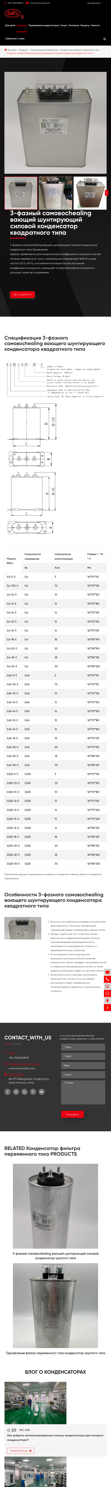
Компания (74, 25)
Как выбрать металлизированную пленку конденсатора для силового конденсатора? (55, 1438)
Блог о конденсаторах (55, 1372)
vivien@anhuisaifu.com (40, 3)
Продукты (22, 25)
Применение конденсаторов (43, 25)
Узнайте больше (20, 1450)
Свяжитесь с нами (14, 38)
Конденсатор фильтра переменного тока (80, 50)
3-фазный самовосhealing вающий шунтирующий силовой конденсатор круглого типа (55, 1256)
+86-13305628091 (15, 3)
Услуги (63, 25)
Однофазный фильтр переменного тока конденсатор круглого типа (55, 1353)
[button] (106, 193)
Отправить (72, 1114)
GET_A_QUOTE (22, 294)
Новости (95, 25)
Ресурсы (84, 25)
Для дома (10, 25)
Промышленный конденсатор (44, 50)
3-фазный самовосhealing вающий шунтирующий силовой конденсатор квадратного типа (50, 53)
